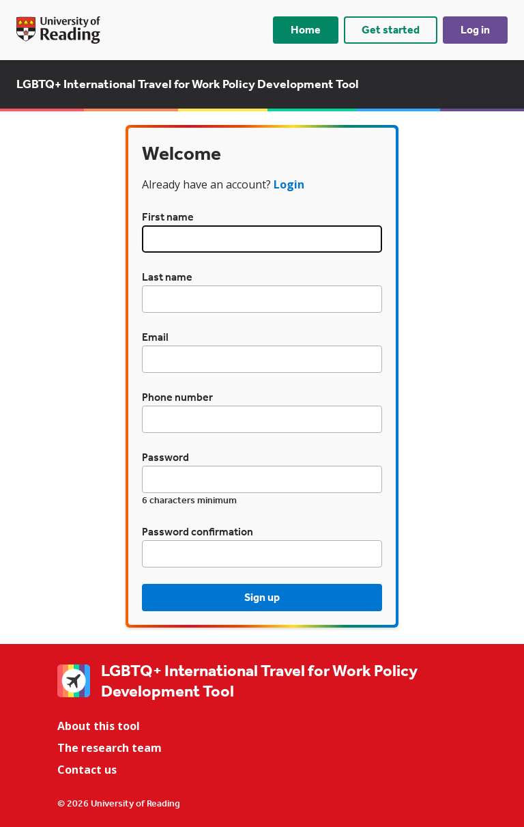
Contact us (87, 769)
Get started (391, 29)
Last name (167, 276)
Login (289, 184)
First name (168, 216)
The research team (109, 747)
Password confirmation (197, 531)
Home (306, 29)
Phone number (177, 397)
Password (165, 457)
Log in (475, 29)
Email (155, 337)
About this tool (98, 725)
